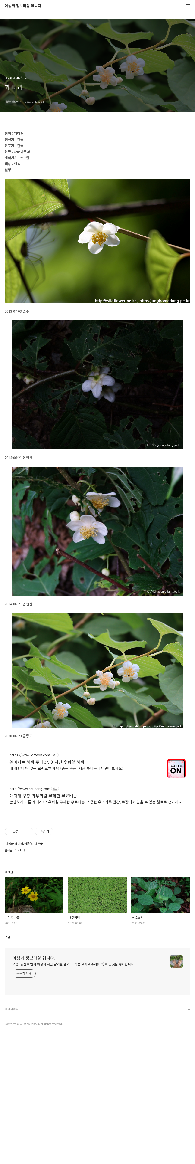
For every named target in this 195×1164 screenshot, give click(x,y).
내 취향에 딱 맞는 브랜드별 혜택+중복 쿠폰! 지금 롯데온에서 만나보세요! (66, 898)
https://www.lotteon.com (29, 885)
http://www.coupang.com (29, 919)
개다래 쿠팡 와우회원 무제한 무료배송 (43, 925)
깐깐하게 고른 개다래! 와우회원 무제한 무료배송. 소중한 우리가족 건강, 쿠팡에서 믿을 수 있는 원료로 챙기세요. (96, 931)
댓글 (7, 1067)
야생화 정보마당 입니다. (23, 5)
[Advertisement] (97, 158)
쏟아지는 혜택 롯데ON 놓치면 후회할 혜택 (46, 892)
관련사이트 (12, 1139)
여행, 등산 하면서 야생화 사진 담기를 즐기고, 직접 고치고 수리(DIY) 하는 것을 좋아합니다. (74, 1094)
